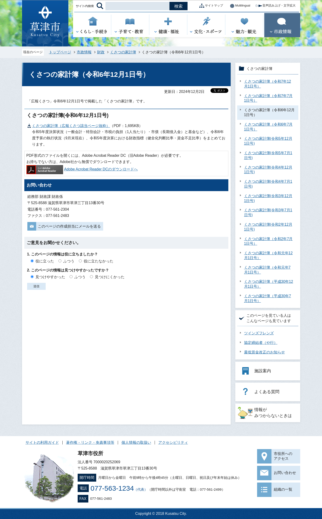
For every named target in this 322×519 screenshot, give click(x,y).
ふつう (68, 261)
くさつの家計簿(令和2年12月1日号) (268, 226)
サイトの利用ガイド (42, 442)
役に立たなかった (98, 261)
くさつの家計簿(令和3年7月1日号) (268, 212)
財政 (101, 52)
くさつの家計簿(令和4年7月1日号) (268, 184)
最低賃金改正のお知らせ (264, 352)
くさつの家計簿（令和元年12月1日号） (268, 255)
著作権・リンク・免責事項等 (90, 442)
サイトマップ (210, 6)
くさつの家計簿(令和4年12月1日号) (268, 169)
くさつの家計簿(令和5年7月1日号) (268, 155)
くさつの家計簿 (123, 52)
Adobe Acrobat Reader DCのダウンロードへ (82, 169)
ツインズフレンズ (259, 333)
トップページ (60, 52)
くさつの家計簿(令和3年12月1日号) (268, 198)
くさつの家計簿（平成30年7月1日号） (267, 298)
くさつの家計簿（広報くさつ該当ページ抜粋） (71, 126)
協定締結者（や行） (260, 343)
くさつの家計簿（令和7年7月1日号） (268, 98)
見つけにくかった (109, 277)
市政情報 (84, 52)
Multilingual (239, 6)
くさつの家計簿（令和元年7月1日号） (267, 269)
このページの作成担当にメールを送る (69, 226)
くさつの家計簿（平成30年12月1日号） (268, 284)
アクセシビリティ (173, 442)
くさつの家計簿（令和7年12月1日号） (267, 83)
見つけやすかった (50, 277)
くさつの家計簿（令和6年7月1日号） (268, 126)
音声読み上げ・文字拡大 (275, 6)
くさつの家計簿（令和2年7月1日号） (268, 241)
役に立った (44, 261)
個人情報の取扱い (136, 442)
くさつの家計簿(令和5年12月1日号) (268, 141)
